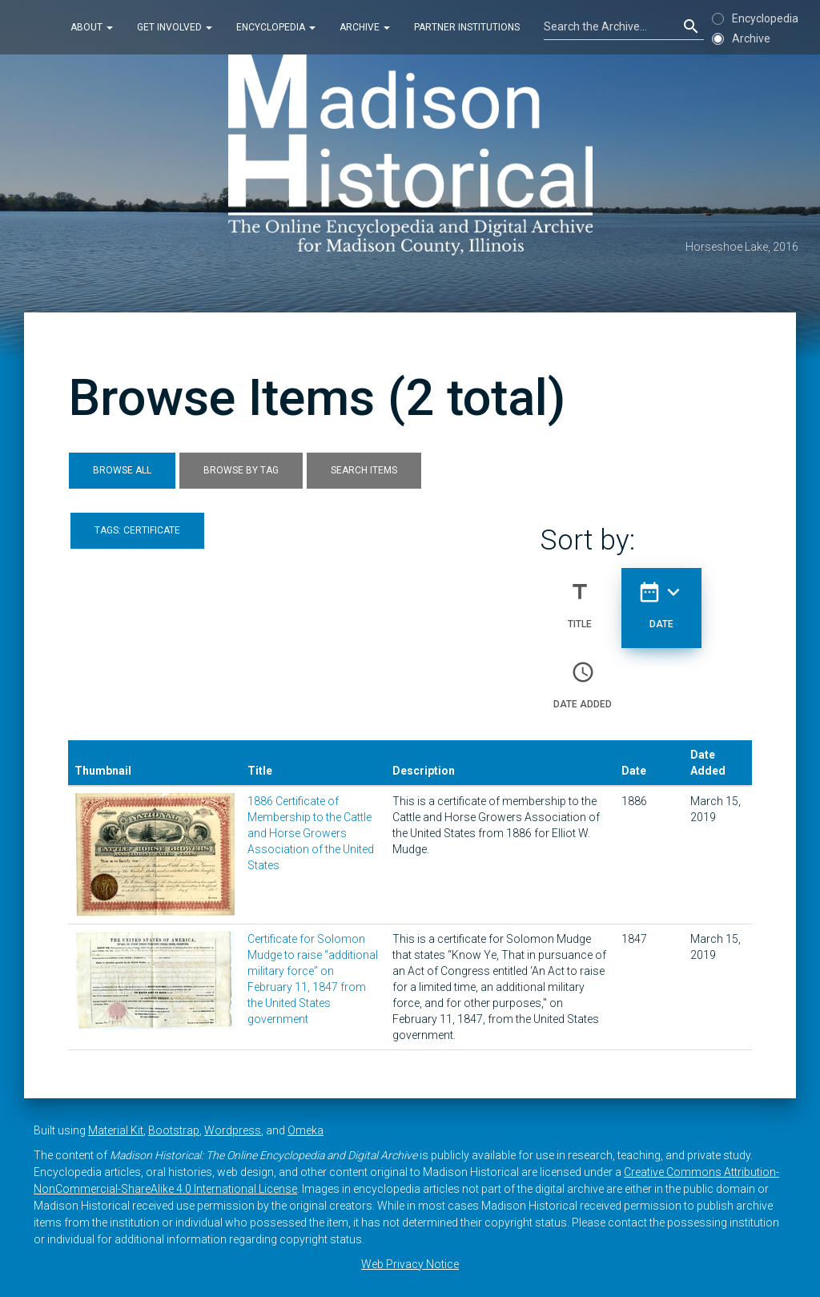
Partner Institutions (467, 27)
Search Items (364, 470)
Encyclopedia (276, 27)
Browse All (122, 470)
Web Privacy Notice (410, 1264)
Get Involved (174, 27)
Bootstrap (173, 1130)
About (91, 27)
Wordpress (232, 1130)
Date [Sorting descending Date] (661, 598)
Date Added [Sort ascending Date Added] (582, 678)
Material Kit (115, 1130)
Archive (365, 27)
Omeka (305, 1130)
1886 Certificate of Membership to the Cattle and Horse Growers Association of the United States (310, 833)
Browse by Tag (241, 470)
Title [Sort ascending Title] (580, 598)
